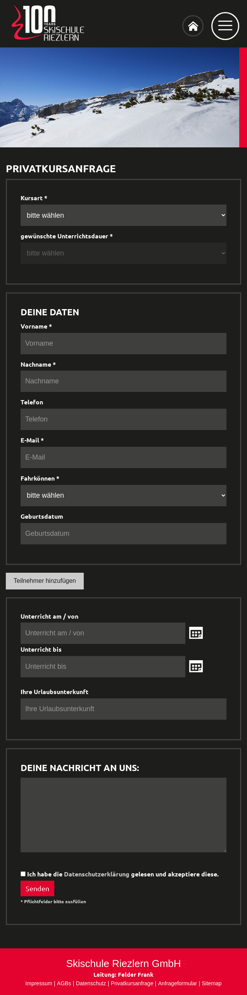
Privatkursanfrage (132, 983)
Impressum (38, 983)
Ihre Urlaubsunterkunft (54, 691)
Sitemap (211, 983)
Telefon (32, 402)
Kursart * (34, 198)
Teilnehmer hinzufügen (45, 580)
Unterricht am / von (49, 616)
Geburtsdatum (42, 516)
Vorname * (36, 326)
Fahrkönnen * (40, 478)
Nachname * (38, 364)
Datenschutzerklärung (97, 874)
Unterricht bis (41, 649)
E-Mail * (32, 440)
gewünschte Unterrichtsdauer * (67, 236)
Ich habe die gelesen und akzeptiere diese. (120, 874)
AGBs (64, 983)
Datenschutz (91, 983)
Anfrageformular (177, 983)
